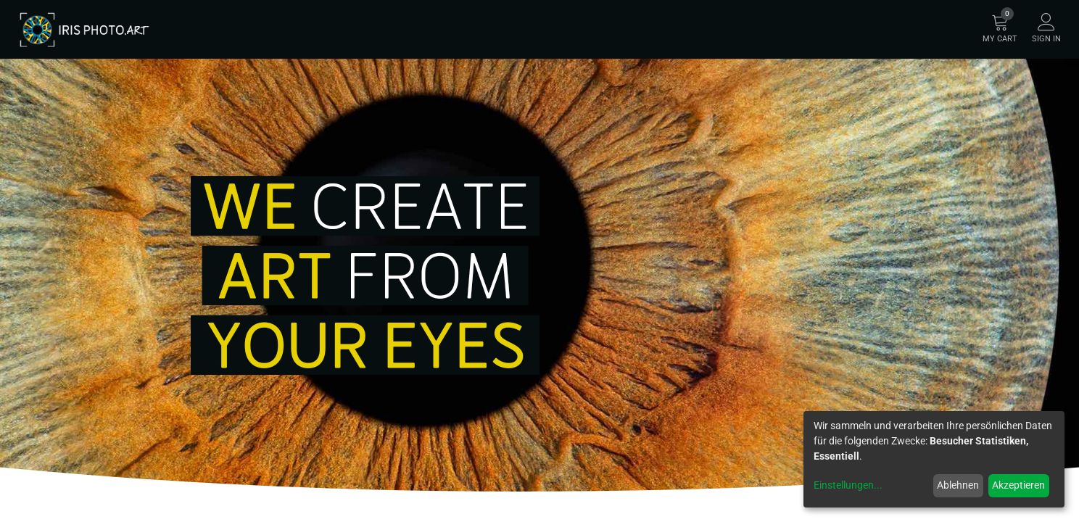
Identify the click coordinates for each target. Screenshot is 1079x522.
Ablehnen (958, 485)
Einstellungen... (848, 485)
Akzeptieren (1018, 485)
